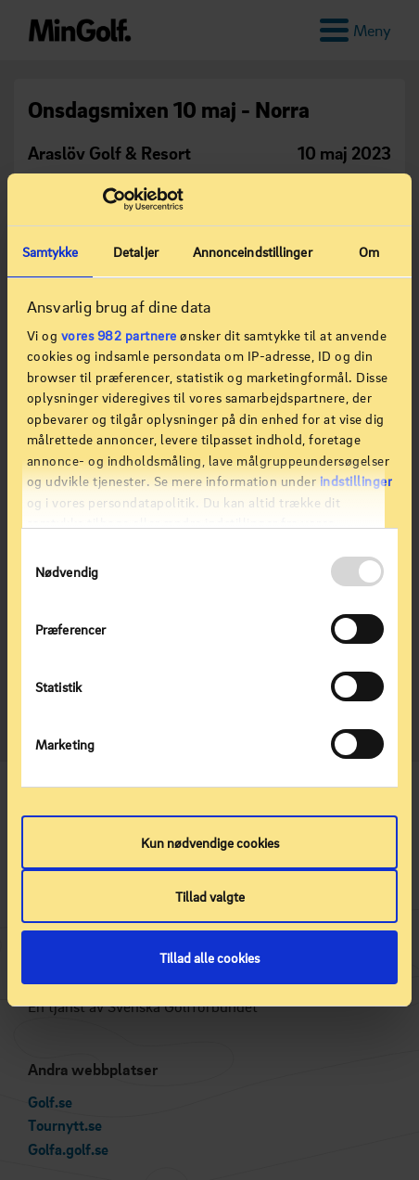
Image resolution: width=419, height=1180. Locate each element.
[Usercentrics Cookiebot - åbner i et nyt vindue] (102, 199)
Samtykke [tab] (50, 251)
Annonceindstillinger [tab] (252, 251)
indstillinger (356, 480)
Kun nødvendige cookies (210, 842)
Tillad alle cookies (209, 957)
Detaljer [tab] (136, 251)
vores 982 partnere (119, 335)
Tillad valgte (210, 896)
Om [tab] (369, 251)
